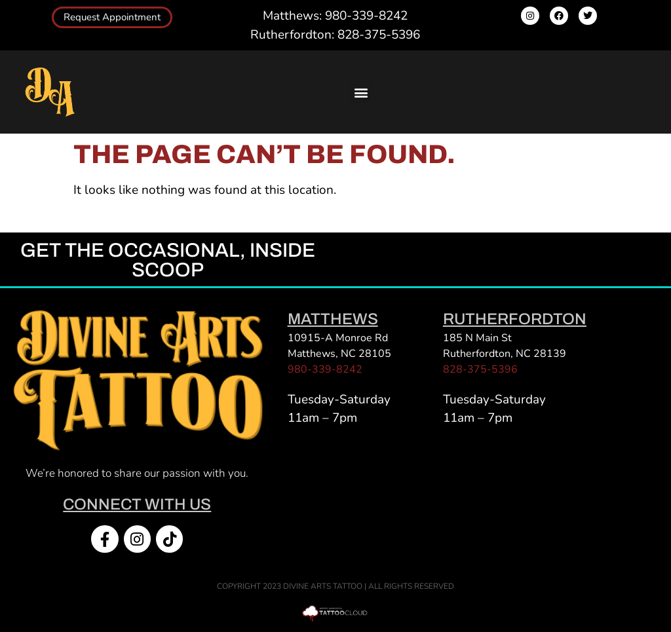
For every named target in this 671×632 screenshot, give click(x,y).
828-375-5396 (480, 369)
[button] (361, 92)
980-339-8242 (325, 369)
